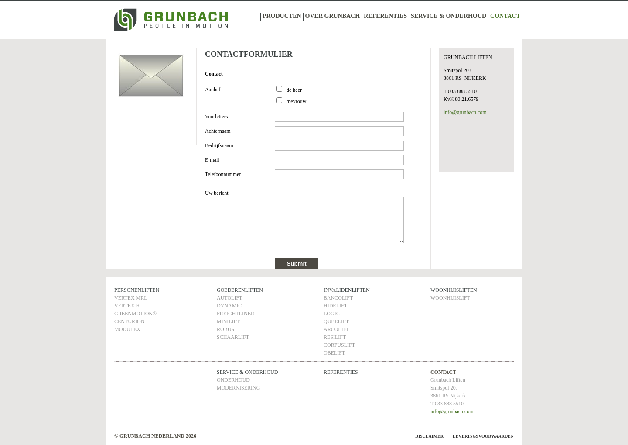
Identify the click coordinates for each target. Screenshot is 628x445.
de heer (294, 90)
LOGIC (332, 313)
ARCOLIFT (336, 329)
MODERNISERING (238, 388)
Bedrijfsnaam (219, 145)
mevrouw (296, 101)
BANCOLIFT (338, 298)
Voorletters (216, 117)
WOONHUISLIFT (450, 298)
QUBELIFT (336, 321)
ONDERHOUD (233, 380)
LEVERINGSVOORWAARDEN (483, 436)
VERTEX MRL (130, 298)
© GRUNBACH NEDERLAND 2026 (155, 436)
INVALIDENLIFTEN (347, 290)
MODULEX (127, 329)
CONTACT (505, 16)
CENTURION (129, 321)
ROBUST (227, 329)
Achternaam (218, 131)
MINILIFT (228, 321)
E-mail (212, 160)
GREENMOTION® (135, 313)
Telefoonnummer (223, 174)
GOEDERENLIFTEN (240, 290)
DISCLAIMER (429, 436)
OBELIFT (334, 353)
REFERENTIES (385, 16)
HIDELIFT (335, 306)
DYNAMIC (229, 306)
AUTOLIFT (229, 298)
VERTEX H (127, 306)
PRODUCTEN (282, 16)
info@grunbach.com (465, 112)
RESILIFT (335, 337)
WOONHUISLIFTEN (453, 290)
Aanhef (212, 89)
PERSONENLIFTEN (136, 290)
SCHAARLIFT (233, 337)
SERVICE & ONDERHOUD (448, 16)
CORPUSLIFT (339, 345)
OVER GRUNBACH (332, 16)
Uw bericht (217, 193)
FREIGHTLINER (235, 313)
